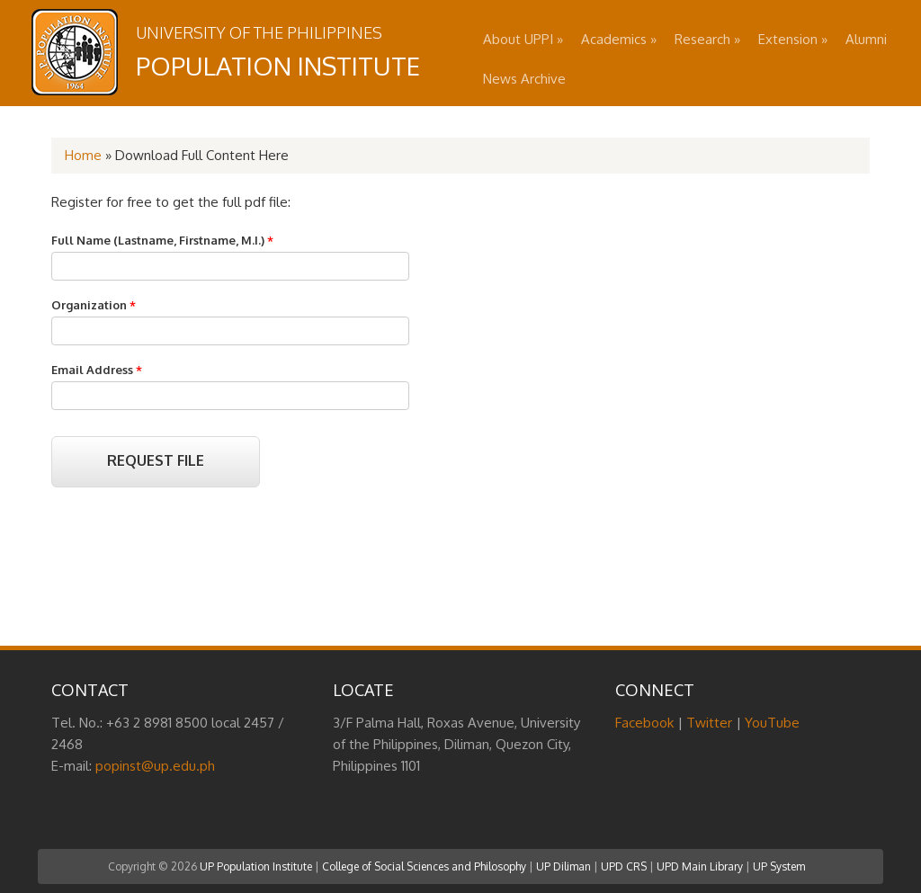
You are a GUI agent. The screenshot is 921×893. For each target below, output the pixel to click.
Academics (619, 39)
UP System (779, 866)
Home (83, 155)
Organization (93, 305)
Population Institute (278, 65)
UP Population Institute (256, 866)
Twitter (709, 722)
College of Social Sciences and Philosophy (424, 866)
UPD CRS (624, 866)
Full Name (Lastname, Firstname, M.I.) (162, 240)
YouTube (772, 722)
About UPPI (523, 39)
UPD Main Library (700, 866)
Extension (792, 39)
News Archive (524, 78)
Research (707, 39)
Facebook (644, 722)
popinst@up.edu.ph (155, 765)
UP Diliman (563, 866)
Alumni (866, 39)
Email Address (96, 369)
